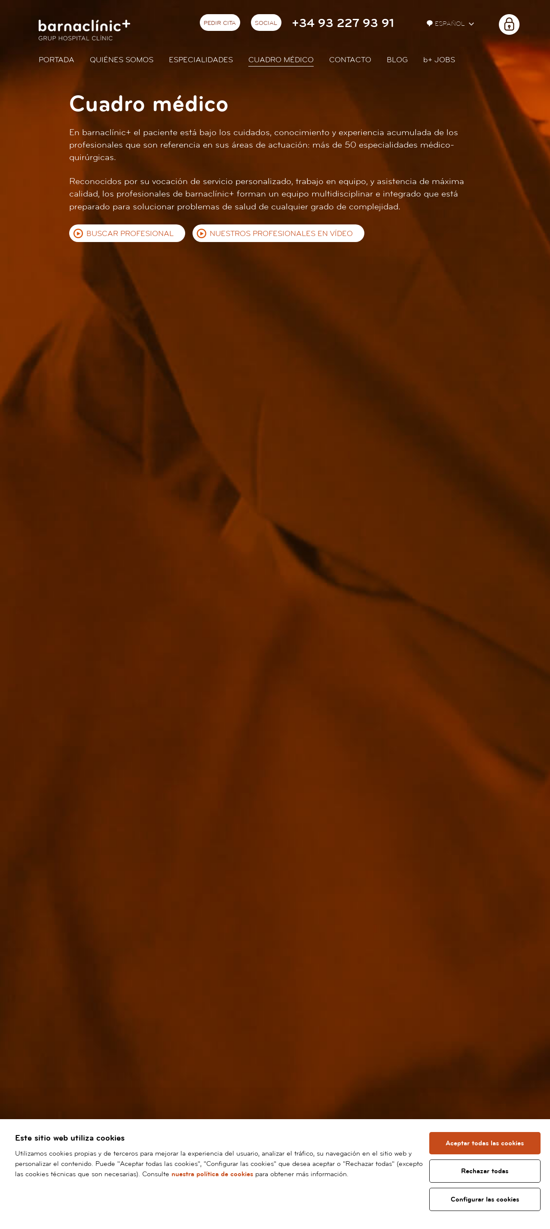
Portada (56, 60)
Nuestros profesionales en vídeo (281, 234)
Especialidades (201, 60)
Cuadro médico (281, 60)
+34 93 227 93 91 (343, 23)
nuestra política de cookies (240, 1174)
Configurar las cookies (485, 1199)
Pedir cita (220, 23)
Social (266, 23)
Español (446, 24)
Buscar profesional (130, 234)
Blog (397, 60)
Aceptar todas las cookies (485, 1143)
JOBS (439, 60)
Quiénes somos (121, 60)
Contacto (350, 60)
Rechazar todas (485, 1171)
